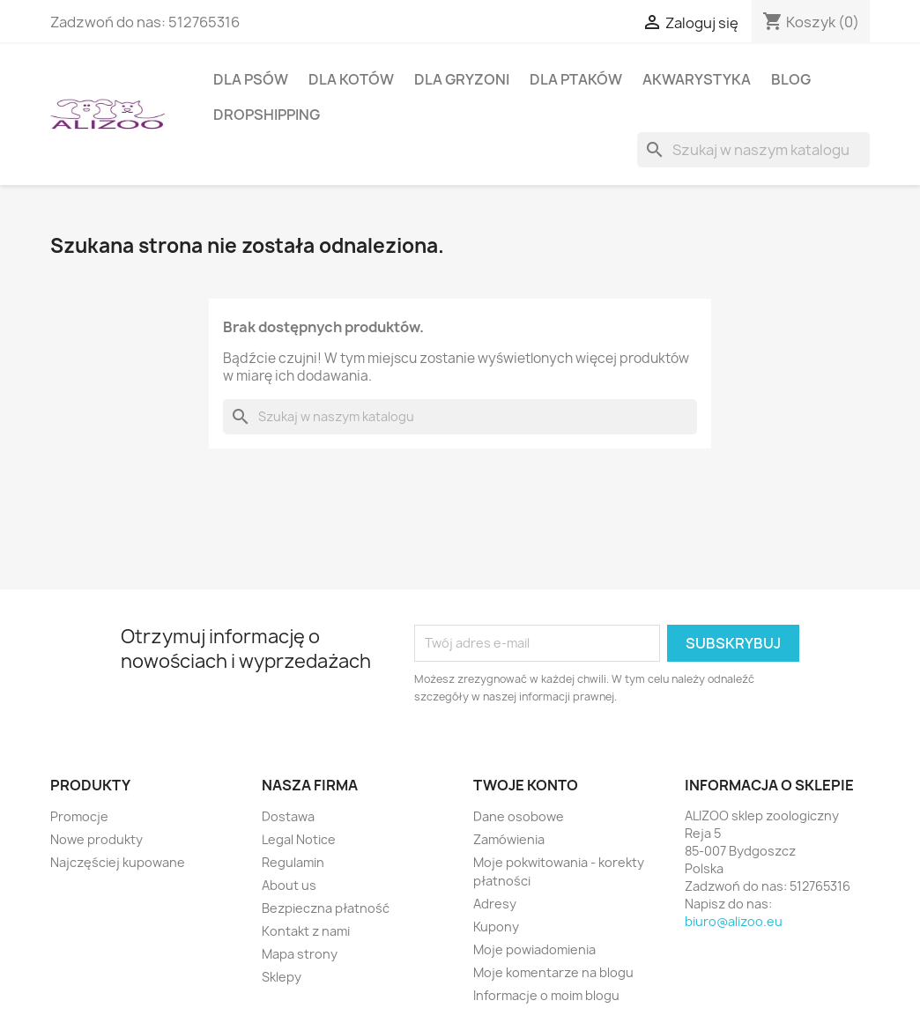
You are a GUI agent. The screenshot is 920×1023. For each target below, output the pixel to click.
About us (289, 885)
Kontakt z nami (306, 931)
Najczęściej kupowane (117, 862)
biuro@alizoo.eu (734, 921)
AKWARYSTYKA (696, 79)
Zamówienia (509, 839)
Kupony (496, 926)
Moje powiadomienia (534, 949)
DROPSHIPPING (266, 114)
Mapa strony (300, 953)
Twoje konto (525, 785)
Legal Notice (299, 839)
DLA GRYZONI (461, 79)
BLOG (791, 79)
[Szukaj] (753, 149)
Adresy (494, 903)
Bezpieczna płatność (326, 908)
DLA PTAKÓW (576, 79)
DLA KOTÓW (351, 79)
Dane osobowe (518, 816)
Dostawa (288, 816)
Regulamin (293, 862)
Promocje (79, 816)
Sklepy (281, 976)
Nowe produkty (96, 839)
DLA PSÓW (250, 79)
